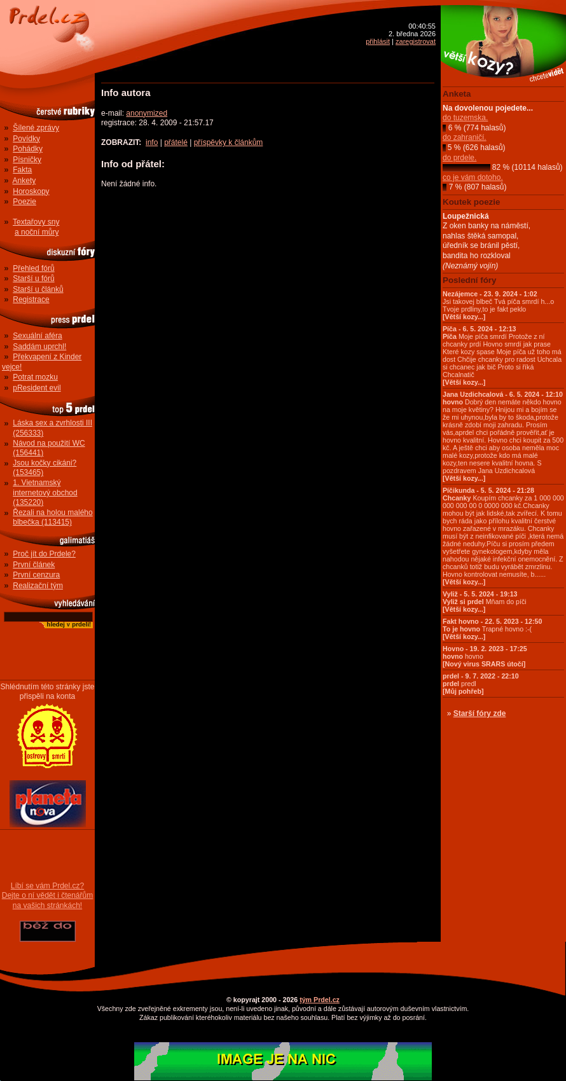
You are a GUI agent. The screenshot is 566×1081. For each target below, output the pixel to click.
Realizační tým (38, 585)
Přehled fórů (33, 268)
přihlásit (378, 41)
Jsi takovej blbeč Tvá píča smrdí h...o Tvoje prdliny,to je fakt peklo (498, 305)
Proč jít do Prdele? (44, 553)
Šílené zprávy (36, 127)
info (152, 142)
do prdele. (459, 157)
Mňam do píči (485, 601)
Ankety (24, 180)
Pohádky (28, 148)
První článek (34, 564)
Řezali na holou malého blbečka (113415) (52, 517)
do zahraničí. (465, 137)
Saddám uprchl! (39, 346)
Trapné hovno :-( (492, 628)
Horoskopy (31, 191)
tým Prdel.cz (320, 999)
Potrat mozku (35, 377)
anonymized (146, 113)
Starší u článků (38, 289)
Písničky (27, 159)
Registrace (31, 299)
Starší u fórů (33, 278)
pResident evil (36, 387)
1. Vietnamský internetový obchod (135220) (45, 492)
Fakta (22, 169)
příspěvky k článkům (228, 142)
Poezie (24, 201)
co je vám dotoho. (473, 177)
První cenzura (36, 574)
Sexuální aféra (37, 335)
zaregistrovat (416, 41)
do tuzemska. (465, 117)
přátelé (176, 142)
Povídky (26, 138)
